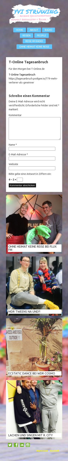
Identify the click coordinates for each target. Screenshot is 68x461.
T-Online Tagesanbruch (22, 74)
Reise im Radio (34, 41)
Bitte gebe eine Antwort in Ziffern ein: (30, 178)
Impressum (42, 455)
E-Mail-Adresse (18, 158)
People (41, 35)
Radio (48, 29)
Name (13, 149)
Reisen (26, 35)
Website (13, 168)
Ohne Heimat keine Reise (34, 46)
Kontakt (54, 455)
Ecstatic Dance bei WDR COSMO (31, 377)
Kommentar (15, 115)
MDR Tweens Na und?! (24, 316)
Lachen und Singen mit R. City (30, 439)
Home (19, 29)
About (34, 29)
